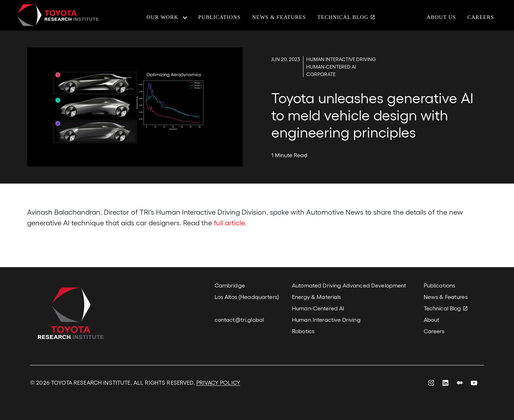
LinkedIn (445, 384)
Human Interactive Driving (326, 319)
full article (229, 222)
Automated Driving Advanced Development (349, 285)
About (432, 319)
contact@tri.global (239, 319)
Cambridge (230, 285)
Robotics (303, 331)
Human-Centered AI (318, 308)
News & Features (279, 17)
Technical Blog (342, 17)
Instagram (431, 384)
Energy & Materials (316, 296)
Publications (219, 17)
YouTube (474, 384)
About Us (441, 17)
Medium (459, 384)
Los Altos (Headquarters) (247, 296)
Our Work (162, 17)
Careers (480, 17)
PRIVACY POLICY (218, 382)
